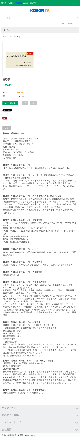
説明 (6, 128)
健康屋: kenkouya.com (26, 435)
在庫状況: (5, 92)
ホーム (5, 37)
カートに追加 (10, 103)
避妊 (11, 37)
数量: (4, 96)
